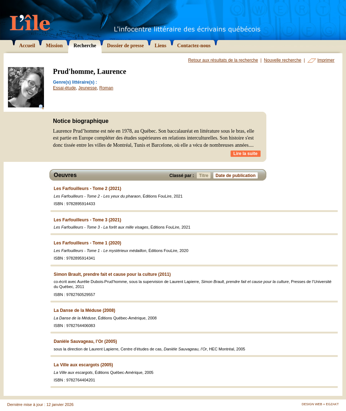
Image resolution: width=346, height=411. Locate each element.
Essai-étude (64, 87)
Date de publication (237, 175)
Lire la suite (246, 153)
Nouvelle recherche (282, 60)
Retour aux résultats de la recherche (223, 60)
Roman (106, 87)
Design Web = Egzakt (320, 404)
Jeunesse (87, 87)
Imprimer (326, 60)
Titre (204, 175)
